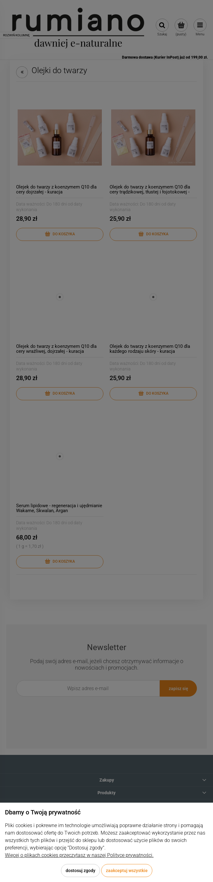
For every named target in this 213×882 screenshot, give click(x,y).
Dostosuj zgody (80, 870)
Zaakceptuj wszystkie (127, 870)
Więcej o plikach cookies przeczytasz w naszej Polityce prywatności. (79, 855)
